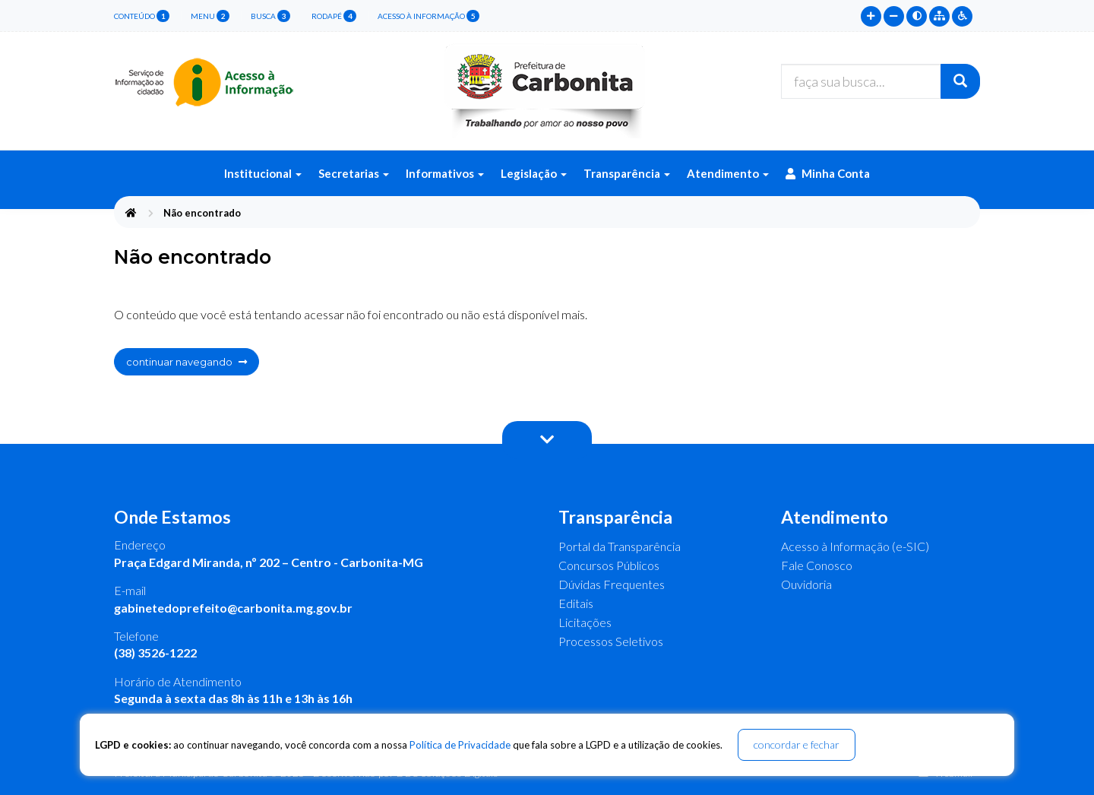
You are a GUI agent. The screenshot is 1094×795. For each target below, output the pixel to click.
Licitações (585, 622)
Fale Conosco (816, 565)
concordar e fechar (796, 744)
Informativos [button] (445, 173)
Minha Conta (828, 173)
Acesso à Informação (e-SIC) (855, 546)
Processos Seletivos (610, 641)
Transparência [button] (626, 173)
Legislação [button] (534, 173)
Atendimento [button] (728, 173)
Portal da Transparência (619, 546)
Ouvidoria (806, 584)
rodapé (333, 16)
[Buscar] (960, 81)
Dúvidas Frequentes (611, 584)
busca (270, 16)
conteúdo (141, 16)
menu (210, 16)
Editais (575, 603)
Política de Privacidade (460, 745)
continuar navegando (186, 362)
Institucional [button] (263, 173)
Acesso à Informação (428, 16)
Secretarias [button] (353, 173)
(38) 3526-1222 (155, 652)
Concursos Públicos (608, 565)
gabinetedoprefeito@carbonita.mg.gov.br (233, 607)
